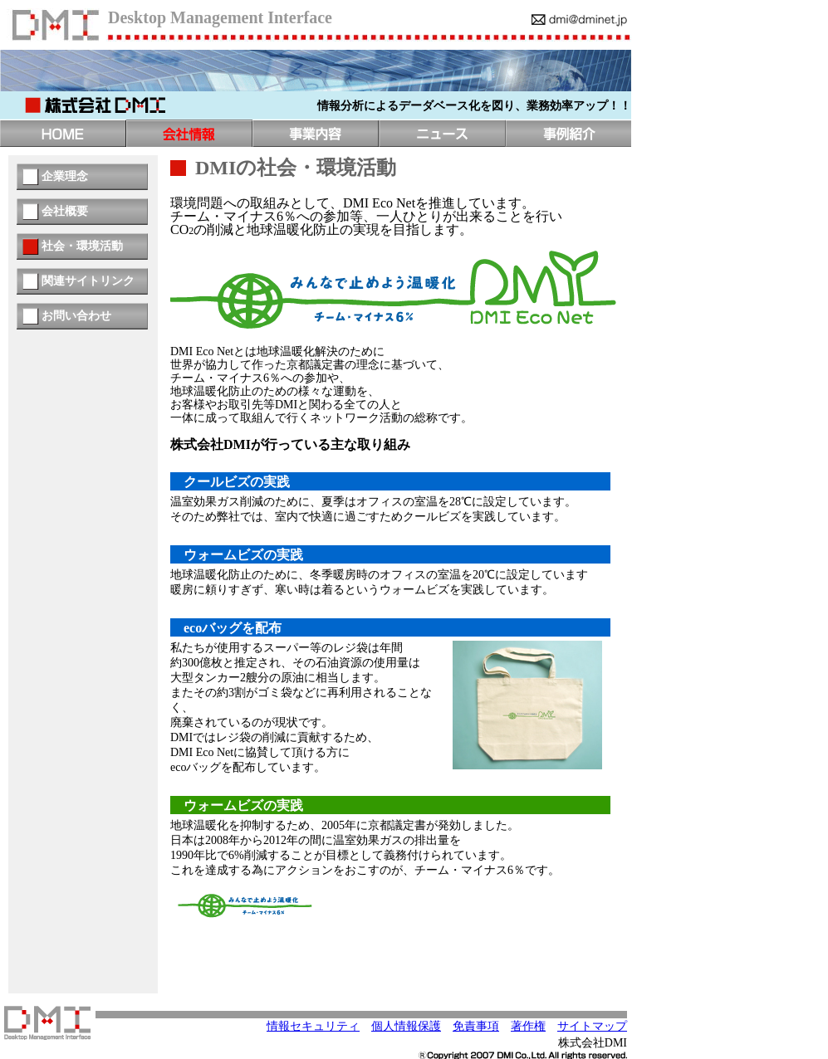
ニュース (442, 133)
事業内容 (315, 133)
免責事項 (476, 1026)
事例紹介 (568, 133)
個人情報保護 (406, 1026)
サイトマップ (592, 1026)
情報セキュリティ (313, 1026)
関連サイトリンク (88, 281)
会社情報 (189, 133)
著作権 (528, 1026)
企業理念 (65, 176)
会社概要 (65, 211)
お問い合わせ (76, 316)
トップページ (63, 133)
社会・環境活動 (82, 246)
